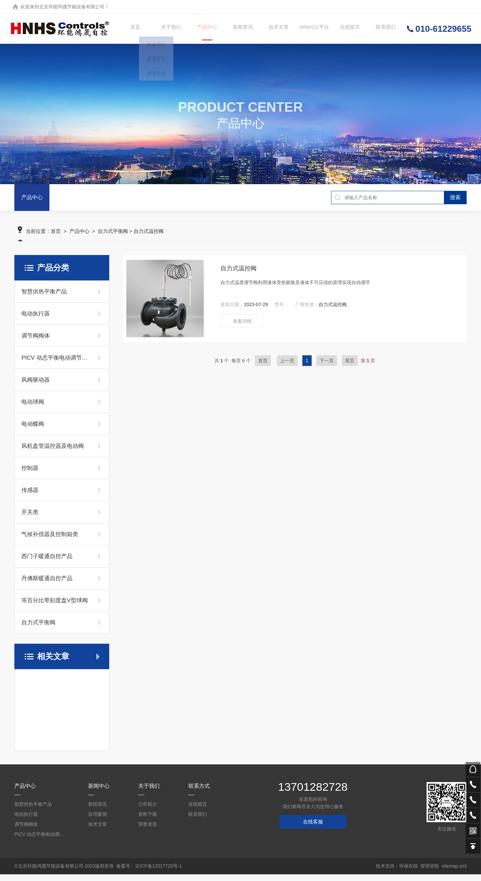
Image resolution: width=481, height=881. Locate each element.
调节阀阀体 (35, 342)
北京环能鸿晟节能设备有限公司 (72, 6)
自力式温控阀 (238, 275)
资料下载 (147, 821)
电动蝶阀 (32, 430)
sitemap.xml (454, 872)
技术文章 (277, 28)
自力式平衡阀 (113, 238)
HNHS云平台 (312, 28)
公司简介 (147, 810)
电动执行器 (35, 320)
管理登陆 (429, 872)
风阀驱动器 (35, 386)
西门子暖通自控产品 (46, 563)
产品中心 (205, 35)
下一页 (327, 367)
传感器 (29, 497)
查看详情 (242, 328)
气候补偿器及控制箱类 (49, 541)
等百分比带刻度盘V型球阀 (54, 607)
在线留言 (348, 28)
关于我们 (169, 28)
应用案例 (97, 821)
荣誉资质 (147, 831)
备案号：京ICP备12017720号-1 (149, 872)
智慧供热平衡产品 (44, 298)
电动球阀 (32, 408)
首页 (133, 28)
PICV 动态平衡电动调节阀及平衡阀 (55, 364)
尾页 (349, 367)
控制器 (29, 475)
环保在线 (408, 872)
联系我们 (384, 28)
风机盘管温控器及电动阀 (52, 453)
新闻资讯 (241, 28)
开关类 (29, 519)
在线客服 (313, 828)
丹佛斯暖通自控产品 (46, 585)
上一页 (287, 367)
